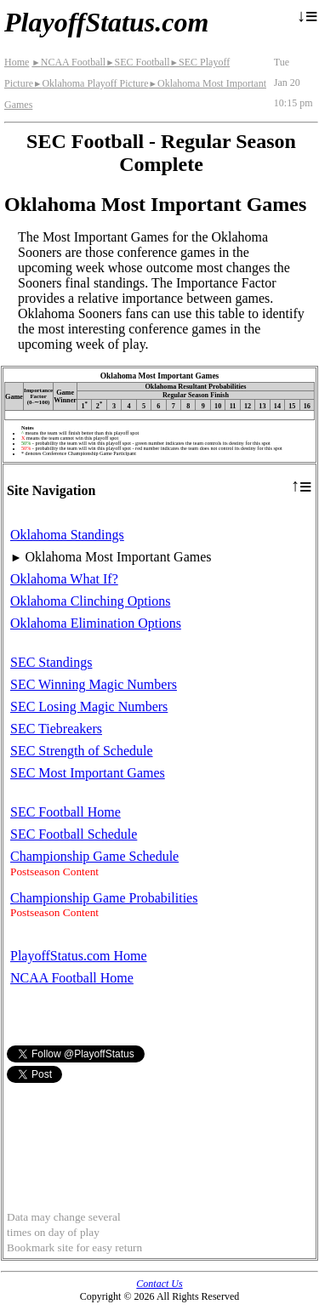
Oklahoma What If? (64, 579)
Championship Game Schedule (94, 856)
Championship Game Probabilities (103, 898)
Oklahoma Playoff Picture (91, 83)
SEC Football (137, 62)
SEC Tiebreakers (56, 728)
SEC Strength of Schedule (81, 750)
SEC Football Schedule (73, 834)
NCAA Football (68, 62)
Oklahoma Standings (67, 534)
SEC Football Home (65, 812)
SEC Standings (51, 662)
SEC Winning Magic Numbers (93, 684)
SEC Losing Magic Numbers (89, 706)
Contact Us (159, 1284)
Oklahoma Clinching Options (90, 601)
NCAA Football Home (72, 978)
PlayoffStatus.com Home (78, 955)
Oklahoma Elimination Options (95, 623)
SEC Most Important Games (87, 773)
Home (16, 62)
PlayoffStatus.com (106, 22)
